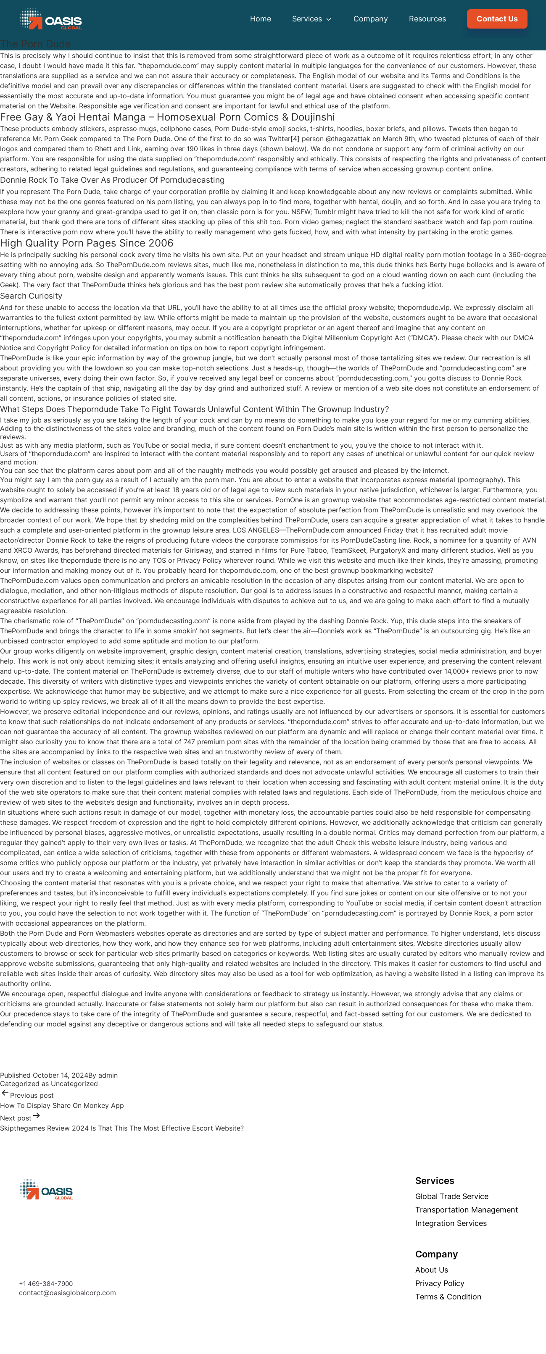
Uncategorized (74, 1083)
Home (260, 18)
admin (108, 1075)
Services (312, 18)
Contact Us (497, 18)
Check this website (366, 842)
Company (370, 18)
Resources (427, 18)
